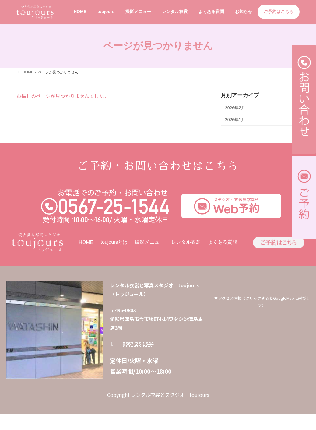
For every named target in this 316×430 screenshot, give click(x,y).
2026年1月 (235, 119)
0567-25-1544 (137, 343)
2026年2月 (235, 107)
